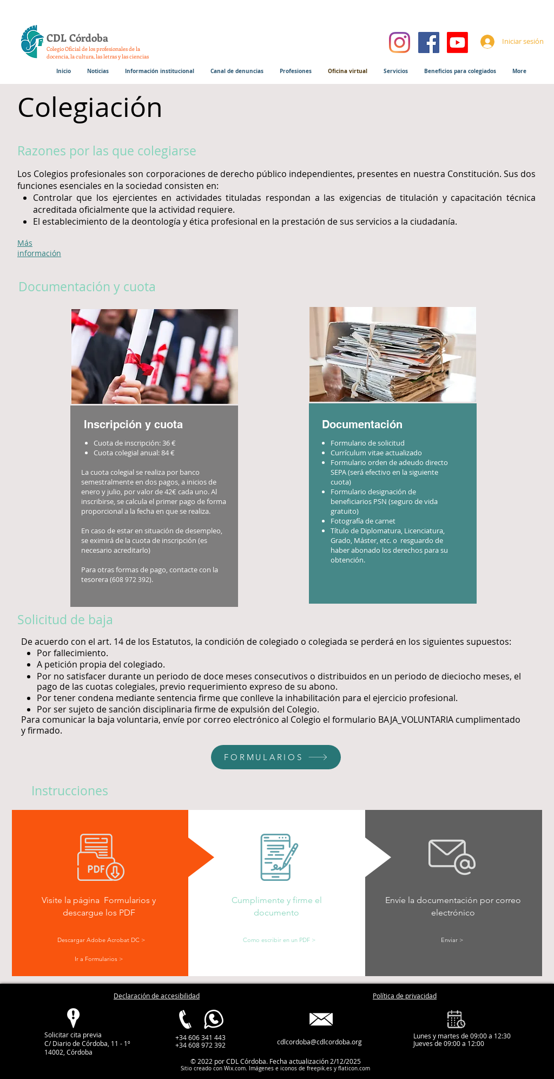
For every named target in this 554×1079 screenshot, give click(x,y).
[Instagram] (399, 42)
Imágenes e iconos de (276, 1068)
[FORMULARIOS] (276, 757)
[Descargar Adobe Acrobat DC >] (101, 940)
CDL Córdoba (77, 37)
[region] (393, 456)
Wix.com (235, 1068)
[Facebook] (428, 42)
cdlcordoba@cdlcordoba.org (319, 1041)
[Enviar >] (451, 940)
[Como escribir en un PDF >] (279, 940)
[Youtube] (457, 42)
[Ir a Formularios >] (98, 959)
